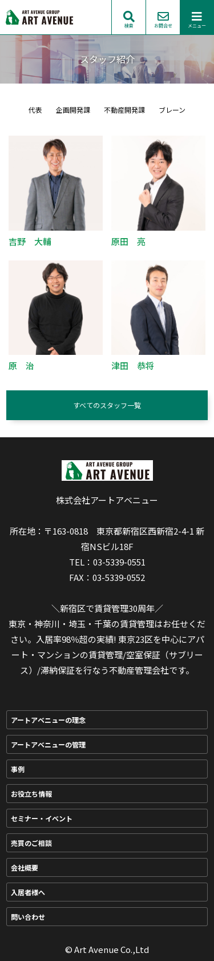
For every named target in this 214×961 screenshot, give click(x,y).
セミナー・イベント (41, 818)
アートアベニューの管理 (48, 744)
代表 (35, 109)
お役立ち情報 (31, 793)
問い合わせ (28, 917)
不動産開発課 (124, 109)
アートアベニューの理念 (48, 720)
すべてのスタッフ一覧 (107, 405)
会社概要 (24, 867)
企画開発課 (73, 109)
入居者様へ (28, 892)
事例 (18, 769)
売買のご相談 (31, 843)
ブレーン (172, 109)
